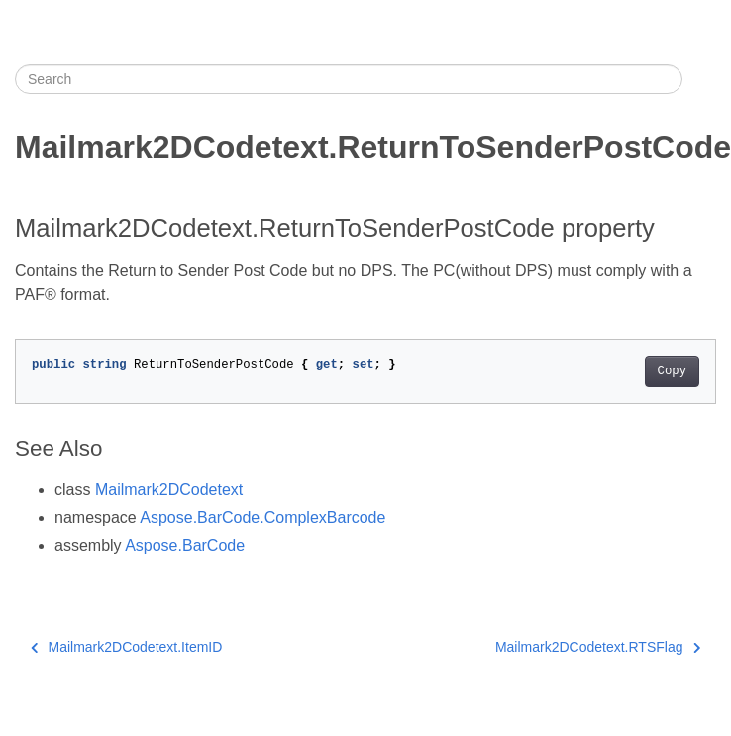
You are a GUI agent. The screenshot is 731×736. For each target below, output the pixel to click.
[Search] (348, 79)
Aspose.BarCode (185, 545)
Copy (672, 371)
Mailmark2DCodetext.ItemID (126, 647)
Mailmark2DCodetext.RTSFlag (597, 647)
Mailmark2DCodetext (169, 489)
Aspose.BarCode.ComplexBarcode (262, 517)
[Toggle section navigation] (699, 79)
